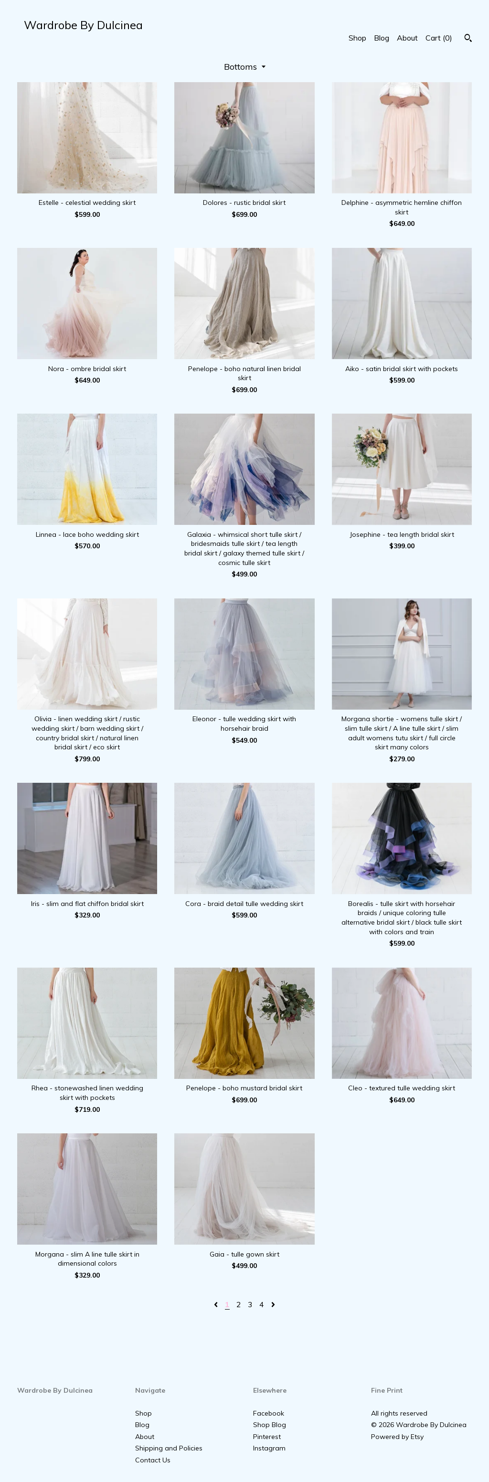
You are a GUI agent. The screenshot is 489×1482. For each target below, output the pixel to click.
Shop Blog (269, 1424)
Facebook (268, 1413)
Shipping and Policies (168, 1448)
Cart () (438, 38)
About (407, 38)
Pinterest (267, 1436)
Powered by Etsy (397, 1436)
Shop (357, 38)
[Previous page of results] (216, 1304)
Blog (381, 38)
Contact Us (152, 1460)
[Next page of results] (273, 1304)
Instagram (269, 1448)
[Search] (468, 39)
